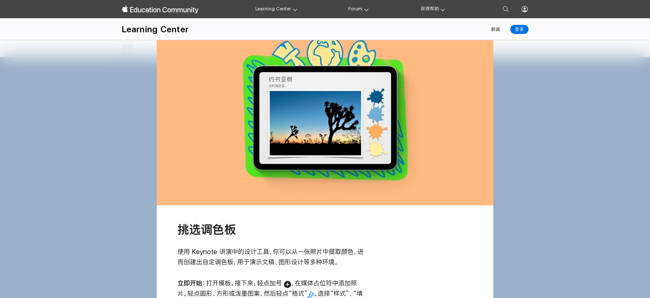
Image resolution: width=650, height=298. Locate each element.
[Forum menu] (366, 9)
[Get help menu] (443, 9)
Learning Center (273, 8)
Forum (355, 8)
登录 (519, 29)
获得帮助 (430, 8)
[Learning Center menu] (295, 9)
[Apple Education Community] (160, 9)
